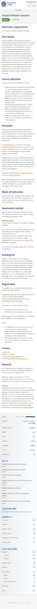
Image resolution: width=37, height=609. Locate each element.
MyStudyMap (14, 290)
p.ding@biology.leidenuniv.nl (18, 358)
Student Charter (19, 247)
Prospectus (31, 2)
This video (5, 186)
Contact (27, 603)
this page (7, 316)
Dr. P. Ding (31, 423)
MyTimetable (8, 145)
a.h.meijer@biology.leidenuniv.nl (12, 356)
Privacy (21, 603)
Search (19, 10)
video (18, 173)
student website (28, 407)
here (21, 301)
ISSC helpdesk (15, 175)
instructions (29, 173)
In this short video (7, 294)
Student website (12, 603)
